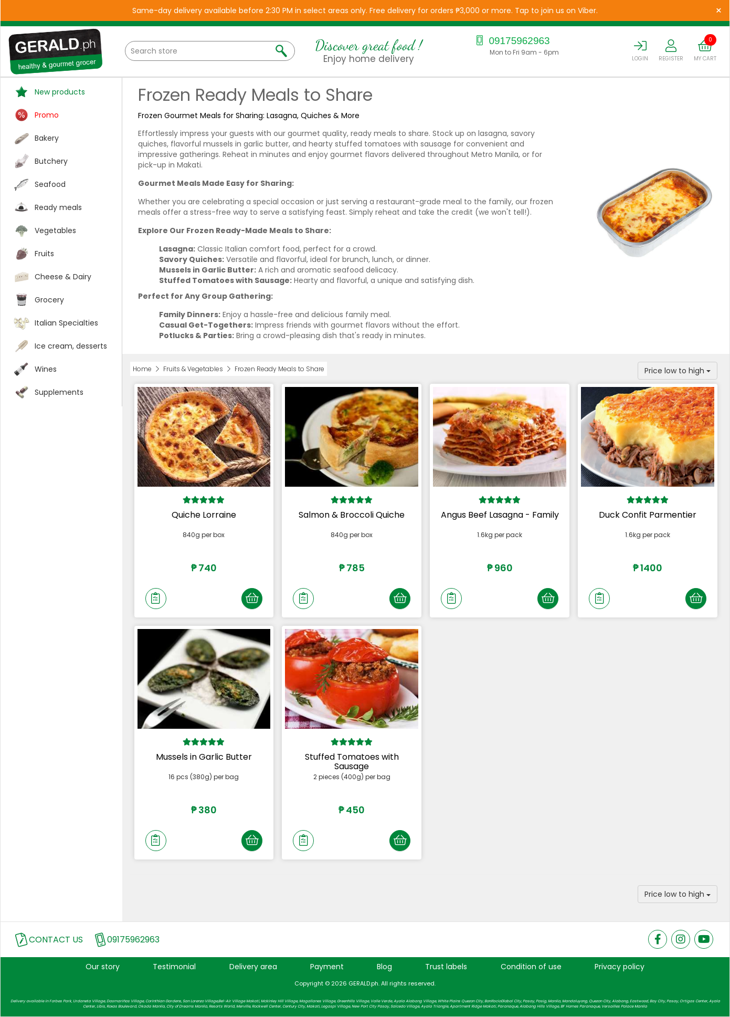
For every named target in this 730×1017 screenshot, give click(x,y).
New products (60, 92)
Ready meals (58, 207)
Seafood (50, 184)
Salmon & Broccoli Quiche (352, 515)
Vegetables (55, 230)
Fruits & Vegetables (193, 368)
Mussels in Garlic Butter (204, 757)
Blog (384, 966)
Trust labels (446, 966)
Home (142, 368)
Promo (47, 115)
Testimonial (174, 966)
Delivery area (253, 966)
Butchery (51, 161)
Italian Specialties (66, 323)
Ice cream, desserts (71, 346)
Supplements (59, 392)
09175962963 (511, 40)
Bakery (47, 138)
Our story (103, 966)
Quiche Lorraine (204, 515)
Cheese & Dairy (63, 276)
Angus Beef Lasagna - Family (500, 515)
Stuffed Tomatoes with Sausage (352, 761)
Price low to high (677, 370)
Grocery (49, 300)
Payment (327, 966)
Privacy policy (619, 966)
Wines (46, 369)
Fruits (44, 253)
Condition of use (531, 966)
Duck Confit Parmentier (647, 515)
